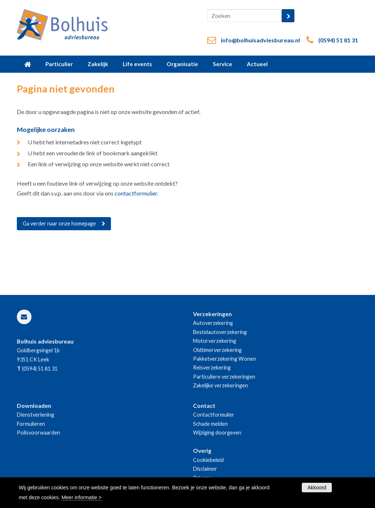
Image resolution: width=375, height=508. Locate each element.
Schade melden (210, 424)
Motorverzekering (214, 341)
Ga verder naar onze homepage (59, 223)
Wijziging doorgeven (217, 432)
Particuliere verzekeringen (224, 377)
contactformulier (136, 193)
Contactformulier (213, 415)
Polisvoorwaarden (38, 432)
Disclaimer (205, 469)
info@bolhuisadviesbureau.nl (260, 40)
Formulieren (31, 424)
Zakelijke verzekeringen (220, 385)
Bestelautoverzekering (220, 332)
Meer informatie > (81, 497)
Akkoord (316, 487)
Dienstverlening (35, 415)
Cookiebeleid (208, 460)
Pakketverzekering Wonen (224, 359)
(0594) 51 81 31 (338, 40)
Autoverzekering (213, 323)
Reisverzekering (212, 367)
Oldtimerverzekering (217, 350)
